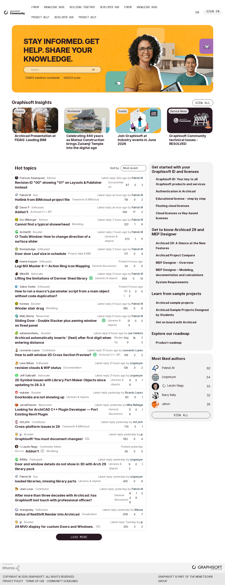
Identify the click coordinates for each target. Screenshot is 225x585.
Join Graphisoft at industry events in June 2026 (137, 140)
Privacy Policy (13, 581)
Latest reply (108, 177)
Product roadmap (169, 342)
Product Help (40, 17)
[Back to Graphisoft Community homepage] (15, 12)
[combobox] (62, 69)
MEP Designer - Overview (175, 262)
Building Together (82, 7)
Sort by (114, 168)
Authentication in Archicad (176, 191)
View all (202, 103)
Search (186, 12)
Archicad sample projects (175, 303)
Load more (79, 537)
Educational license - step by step (181, 198)
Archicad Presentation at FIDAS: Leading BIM (35, 138)
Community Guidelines (62, 581)
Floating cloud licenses (172, 206)
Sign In (212, 11)
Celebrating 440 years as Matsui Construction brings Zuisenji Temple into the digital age (85, 142)
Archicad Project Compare (175, 255)
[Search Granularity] (90, 69)
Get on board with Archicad (176, 322)
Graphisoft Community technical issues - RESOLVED (187, 140)
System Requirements (172, 282)
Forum (35, 7)
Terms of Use (35, 581)
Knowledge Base (54, 7)
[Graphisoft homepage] (207, 568)
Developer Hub (109, 7)
